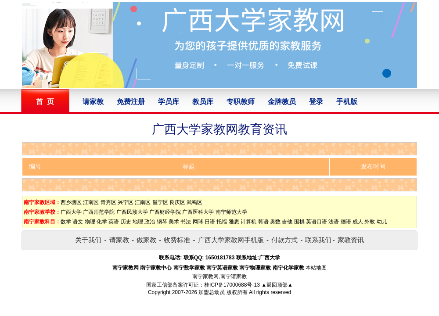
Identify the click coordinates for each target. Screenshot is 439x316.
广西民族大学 (132, 212)
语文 (77, 222)
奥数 (275, 222)
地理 (138, 222)
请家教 (93, 101)
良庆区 (177, 202)
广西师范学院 (99, 212)
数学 (66, 222)
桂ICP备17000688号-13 (232, 285)
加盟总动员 (211, 292)
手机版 (346, 101)
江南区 (91, 202)
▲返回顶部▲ (277, 285)
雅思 (234, 222)
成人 (358, 222)
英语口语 (316, 222)
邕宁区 (160, 202)
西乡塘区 (71, 202)
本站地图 (316, 268)
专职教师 (241, 101)
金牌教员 (282, 101)
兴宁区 (125, 202)
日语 (210, 222)
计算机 (248, 222)
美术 (174, 222)
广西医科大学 (198, 212)
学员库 (168, 101)
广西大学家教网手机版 (231, 240)
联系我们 (318, 240)
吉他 (287, 222)
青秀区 (108, 202)
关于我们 (88, 240)
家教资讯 (351, 240)
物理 (90, 222)
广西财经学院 (165, 212)
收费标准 (177, 240)
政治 (149, 222)
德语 (346, 222)
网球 (198, 222)
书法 (185, 222)
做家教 (146, 240)
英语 (113, 222)
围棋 (299, 222)
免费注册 (131, 101)
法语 (333, 222)
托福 (221, 222)
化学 (102, 222)
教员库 (202, 101)
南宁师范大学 (231, 212)
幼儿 (382, 222)
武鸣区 (194, 202)
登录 (316, 101)
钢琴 (162, 222)
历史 (126, 222)
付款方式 (284, 240)
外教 (369, 222)
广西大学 (71, 212)
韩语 (263, 222)
